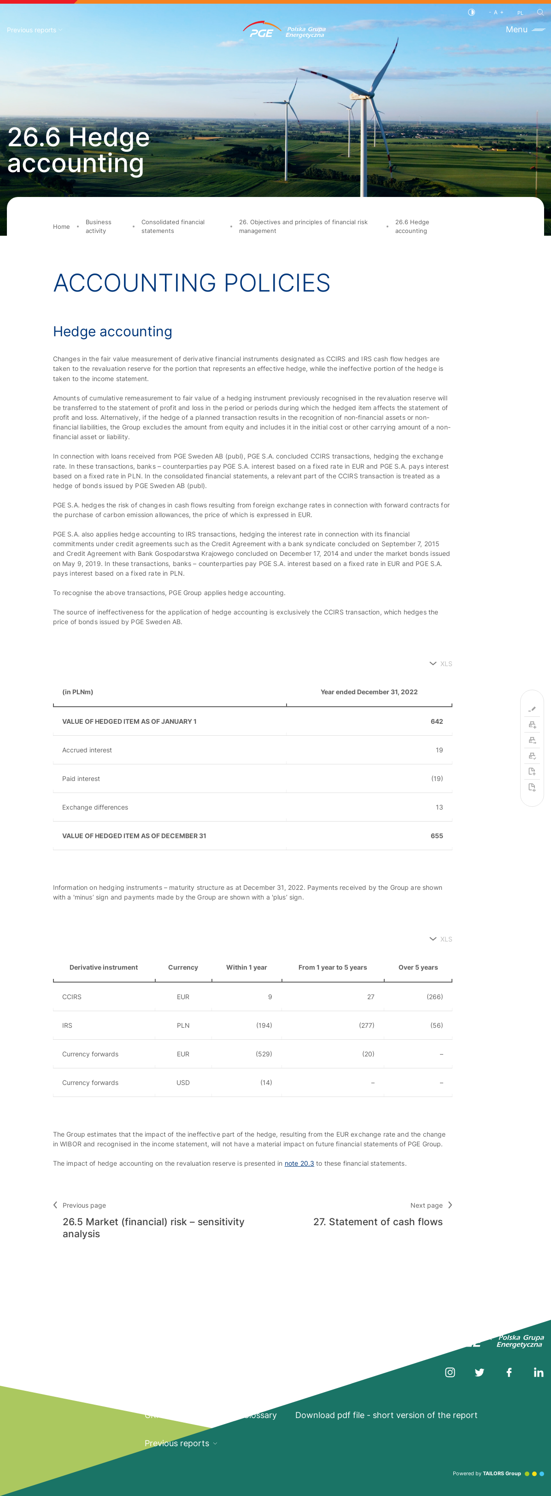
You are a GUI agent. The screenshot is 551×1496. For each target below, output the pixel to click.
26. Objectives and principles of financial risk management (303, 226)
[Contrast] (471, 12)
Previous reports (35, 30)
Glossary (260, 1415)
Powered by (498, 1474)
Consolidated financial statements (173, 226)
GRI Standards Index (185, 1415)
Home (61, 226)
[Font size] (496, 12)
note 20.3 (299, 1163)
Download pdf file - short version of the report (386, 1415)
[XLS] (440, 663)
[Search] (540, 12)
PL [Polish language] (520, 13)
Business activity (98, 226)
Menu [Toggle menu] (525, 29)
